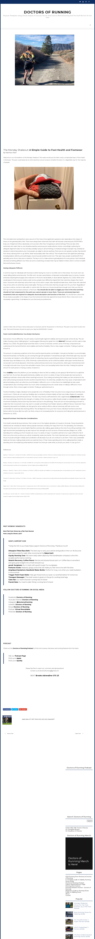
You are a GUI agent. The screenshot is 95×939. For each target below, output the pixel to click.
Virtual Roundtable (24, 708)
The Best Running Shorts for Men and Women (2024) (79, 279)
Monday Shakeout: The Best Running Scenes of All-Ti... (77, 238)
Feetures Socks (17, 659)
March (70, 312)
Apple (21, 760)
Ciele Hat (14, 679)
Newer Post (12, 835)
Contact (84, 5)
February (71, 314)
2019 (68, 323)
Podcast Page (22, 757)
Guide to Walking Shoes (72, 156)
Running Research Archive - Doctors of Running (77, 152)
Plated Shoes (42, 5)
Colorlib (65, 934)
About (78, 5)
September (72, 231)
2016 (68, 329)
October (71, 229)
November (72, 228)
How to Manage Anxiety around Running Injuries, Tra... (78, 300)
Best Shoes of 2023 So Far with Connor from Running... (78, 269)
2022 (68, 318)
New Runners (23, 5)
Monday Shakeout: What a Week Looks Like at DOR (78, 253)
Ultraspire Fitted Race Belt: (21, 633)
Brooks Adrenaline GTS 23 (36, 777)
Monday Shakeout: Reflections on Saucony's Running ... (79, 265)
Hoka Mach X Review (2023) (77, 251)
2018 (68, 325)
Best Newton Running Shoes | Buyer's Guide (78, 260)
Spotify (21, 762)
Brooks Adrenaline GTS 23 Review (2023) (79, 304)
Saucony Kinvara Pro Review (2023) (77, 290)
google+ (25, 809)
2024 (68, 222)
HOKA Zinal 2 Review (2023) (77, 272)
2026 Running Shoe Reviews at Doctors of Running (75, 141)
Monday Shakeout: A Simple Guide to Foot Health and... (79, 297)
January (71, 316)
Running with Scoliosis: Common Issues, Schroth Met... (78, 241)
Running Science (69, 5)
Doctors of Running (26, 696)
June (70, 306)
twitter (17, 809)
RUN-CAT (33, 377)
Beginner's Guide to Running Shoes (76, 154)
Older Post (54, 835)
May (69, 308)
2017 (68, 327)
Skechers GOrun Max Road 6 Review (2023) (77, 293)
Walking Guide (52, 5)
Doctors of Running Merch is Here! (76, 125)
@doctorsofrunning (27, 701)
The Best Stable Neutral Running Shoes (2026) (81, 200)
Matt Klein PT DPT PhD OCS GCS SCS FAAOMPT (37, 818)
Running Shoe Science (72, 150)
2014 (68, 333)
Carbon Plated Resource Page (74, 148)
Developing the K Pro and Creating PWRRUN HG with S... (79, 286)
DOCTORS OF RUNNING (47, 12)
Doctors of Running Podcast (74, 147)
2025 (68, 220)
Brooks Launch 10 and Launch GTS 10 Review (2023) (77, 244)
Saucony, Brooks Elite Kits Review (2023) (79, 274)
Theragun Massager (19, 674)
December (72, 226)
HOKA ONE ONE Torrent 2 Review (76, 93)
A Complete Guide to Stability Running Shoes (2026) (77, 144)
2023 (68, 224)
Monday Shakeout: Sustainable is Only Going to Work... (78, 283)
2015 (68, 331)
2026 (68, 218)
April (69, 310)
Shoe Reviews (13, 5)
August (70, 233)
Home (6, 5)
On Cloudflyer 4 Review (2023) (78, 263)
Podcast (61, 5)
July (69, 235)
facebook (9, 809)
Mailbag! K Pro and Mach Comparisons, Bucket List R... (78, 257)
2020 (68, 321)
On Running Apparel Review (77, 277)
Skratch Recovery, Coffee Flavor (23, 647)
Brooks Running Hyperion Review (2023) (79, 248)
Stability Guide (33, 5)
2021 (68, 320)
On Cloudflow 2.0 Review (73, 96)
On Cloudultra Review (72, 94)
